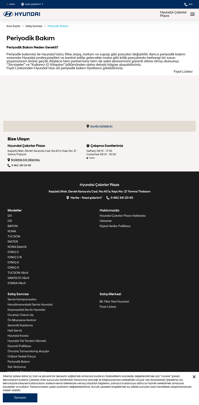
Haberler (106, 221)
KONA (12, 231)
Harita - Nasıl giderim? (84, 197)
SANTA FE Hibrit (18, 278)
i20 (10, 216)
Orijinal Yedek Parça (22, 356)
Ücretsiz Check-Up (21, 315)
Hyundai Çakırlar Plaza (173, 14)
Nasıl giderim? (31, 4)
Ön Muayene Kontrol (22, 320)
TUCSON (14, 236)
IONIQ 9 (13, 267)
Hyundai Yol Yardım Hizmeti (27, 341)
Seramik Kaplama (20, 325)
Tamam (20, 397)
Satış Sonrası (33, 26)
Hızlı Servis (15, 330)
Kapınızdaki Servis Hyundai (26, 310)
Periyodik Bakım (58, 26)
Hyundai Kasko (18, 336)
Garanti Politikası (19, 346)
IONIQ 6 (13, 262)
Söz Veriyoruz (17, 367)
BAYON (13, 226)
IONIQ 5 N (15, 257)
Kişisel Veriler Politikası (115, 226)
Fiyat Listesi (183, 71)
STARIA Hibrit (17, 283)
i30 (10, 221)
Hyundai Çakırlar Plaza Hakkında (123, 216)
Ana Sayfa (13, 26)
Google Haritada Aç (100, 126)
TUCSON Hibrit (18, 273)
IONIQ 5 (13, 252)
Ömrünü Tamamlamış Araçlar (28, 351)
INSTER (13, 241)
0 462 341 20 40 (19, 165)
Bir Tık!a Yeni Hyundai (114, 301)
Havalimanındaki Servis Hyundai (30, 304)
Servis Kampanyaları (22, 299)
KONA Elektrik (17, 247)
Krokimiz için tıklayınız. (24, 160)
